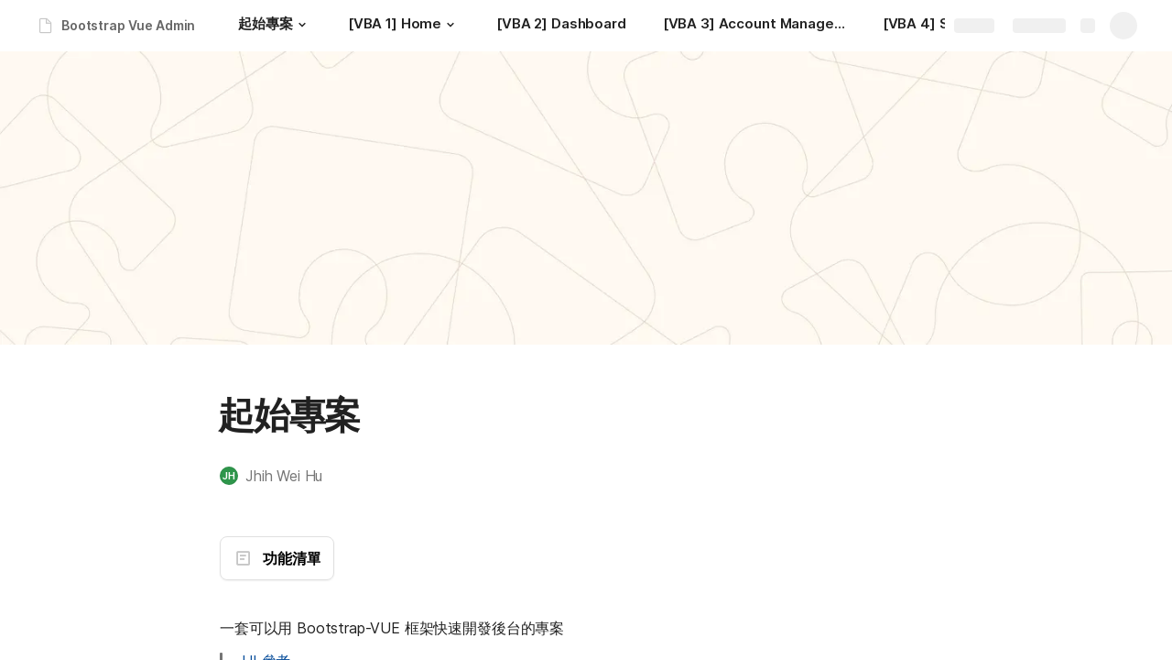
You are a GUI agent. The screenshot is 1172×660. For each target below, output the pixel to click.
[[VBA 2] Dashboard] (561, 25)
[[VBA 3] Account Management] (754, 25)
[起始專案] (274, 25)
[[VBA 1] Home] (404, 25)
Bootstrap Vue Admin (128, 25)
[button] (302, 25)
